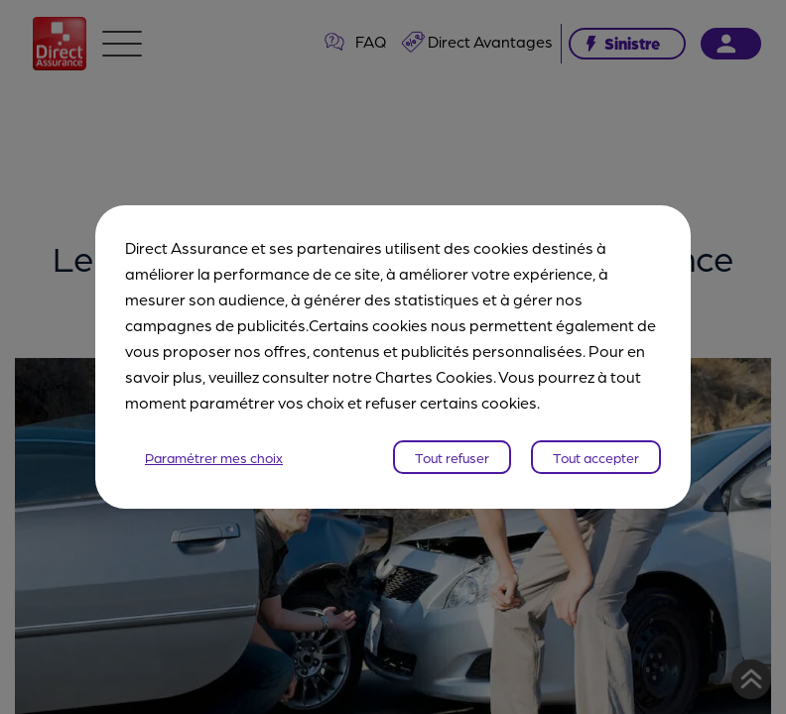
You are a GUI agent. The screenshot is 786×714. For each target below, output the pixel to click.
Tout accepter (596, 457)
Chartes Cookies (434, 376)
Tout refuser (452, 457)
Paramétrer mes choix (214, 457)
